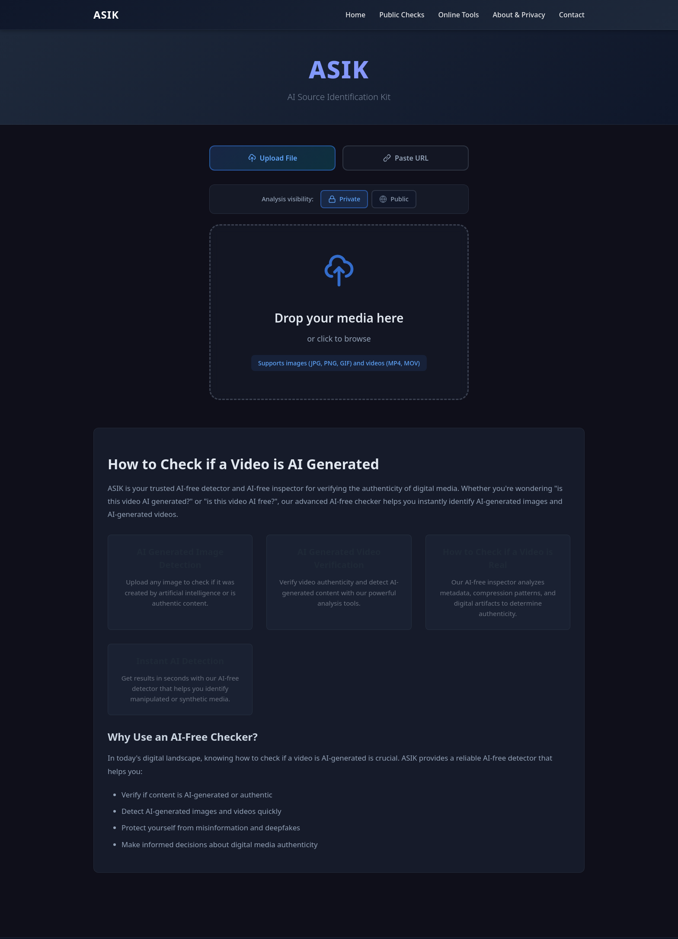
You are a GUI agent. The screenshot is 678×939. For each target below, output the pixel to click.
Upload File (272, 158)
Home (355, 14)
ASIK (106, 14)
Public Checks (401, 14)
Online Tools (458, 14)
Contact (572, 14)
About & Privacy (519, 14)
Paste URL (406, 158)
